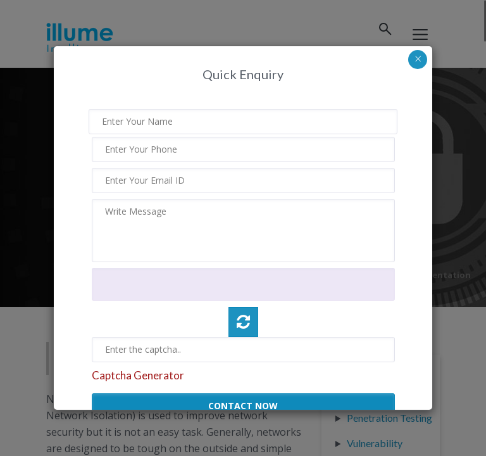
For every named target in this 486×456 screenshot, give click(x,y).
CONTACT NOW (243, 406)
